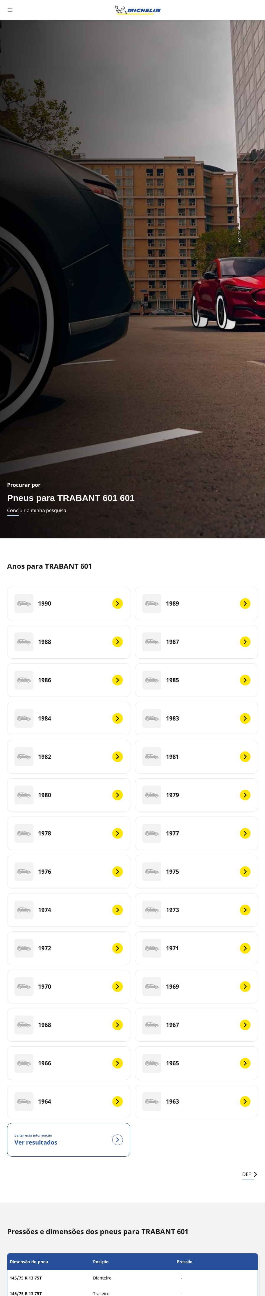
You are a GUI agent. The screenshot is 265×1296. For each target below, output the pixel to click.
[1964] (68, 1101)
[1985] (196, 680)
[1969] (196, 986)
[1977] (196, 833)
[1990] (68, 603)
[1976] (68, 871)
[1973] (196, 910)
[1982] (68, 757)
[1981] (196, 757)
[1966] (68, 1063)
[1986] (68, 680)
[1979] (196, 795)
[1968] (68, 1025)
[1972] (68, 948)
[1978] (68, 833)
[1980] (68, 795)
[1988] (68, 642)
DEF (250, 1174)
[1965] (196, 1063)
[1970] (68, 986)
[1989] (196, 603)
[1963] (196, 1101)
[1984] (68, 718)
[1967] (196, 1025)
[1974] (68, 910)
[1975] (196, 871)
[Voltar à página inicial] (138, 10)
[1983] (196, 718)
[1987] (196, 642)
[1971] (196, 948)
